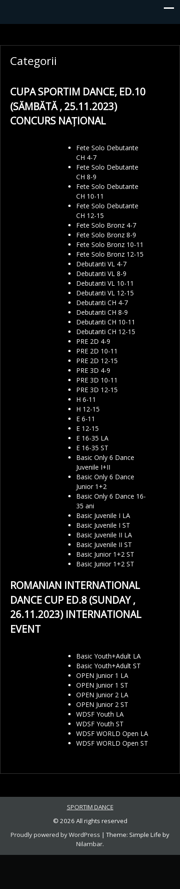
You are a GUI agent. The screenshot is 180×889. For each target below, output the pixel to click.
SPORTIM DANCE (90, 807)
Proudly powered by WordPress (55, 834)
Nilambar (89, 844)
